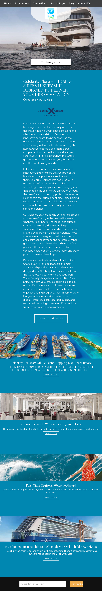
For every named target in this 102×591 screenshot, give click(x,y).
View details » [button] (51, 374)
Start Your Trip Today (51, 318)
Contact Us (84, 3)
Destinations (39, 3)
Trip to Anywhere (51, 62)
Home (7, 3)
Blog (71, 3)
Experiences (22, 3)
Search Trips (57, 3)
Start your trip (76, 584)
